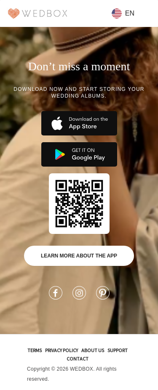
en (123, 13)
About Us (92, 350)
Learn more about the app (79, 256)
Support (117, 350)
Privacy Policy (61, 350)
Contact (77, 359)
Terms (34, 350)
